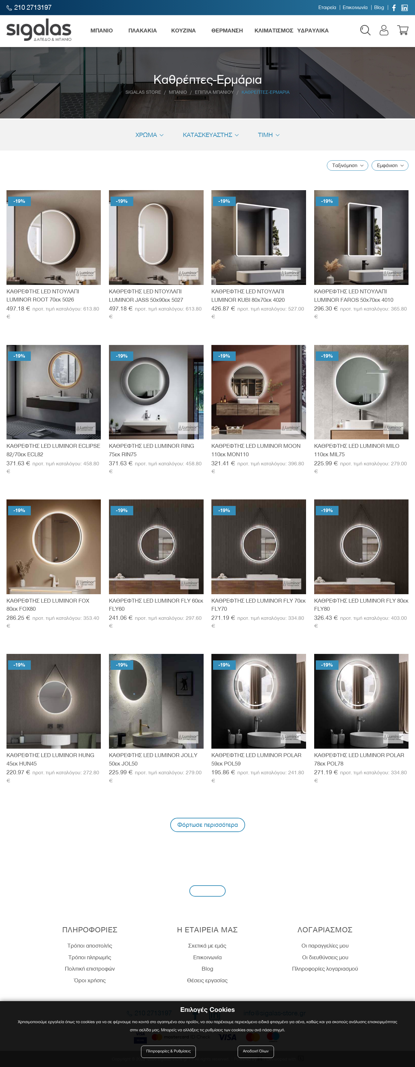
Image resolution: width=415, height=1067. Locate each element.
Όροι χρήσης (90, 980)
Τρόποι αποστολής (89, 945)
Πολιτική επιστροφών (90, 968)
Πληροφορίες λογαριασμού (325, 968)
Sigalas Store (143, 92)
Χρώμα (146, 135)
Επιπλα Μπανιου (214, 92)
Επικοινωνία (355, 7)
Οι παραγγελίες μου (325, 945)
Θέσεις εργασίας (207, 980)
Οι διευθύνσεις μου (325, 957)
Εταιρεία (327, 7)
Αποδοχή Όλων (256, 1051)
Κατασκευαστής (207, 135)
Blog (379, 7)
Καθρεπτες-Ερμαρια (266, 92)
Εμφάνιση (387, 165)
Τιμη (265, 135)
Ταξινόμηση (344, 165)
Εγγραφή (207, 890)
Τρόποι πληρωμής (89, 957)
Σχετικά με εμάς (207, 945)
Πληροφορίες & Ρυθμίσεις (168, 1051)
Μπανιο (178, 92)
